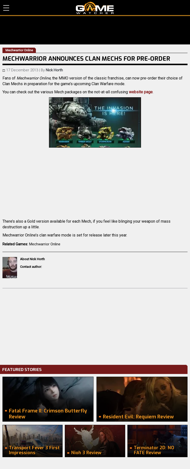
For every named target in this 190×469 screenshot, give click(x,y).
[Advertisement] (95, 325)
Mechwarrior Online (44, 244)
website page (141, 92)
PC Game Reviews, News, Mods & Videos (95, 8)
